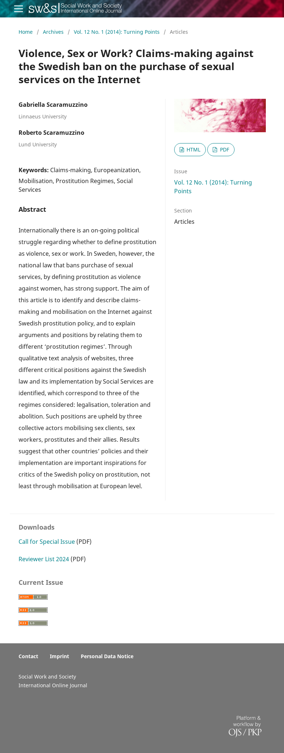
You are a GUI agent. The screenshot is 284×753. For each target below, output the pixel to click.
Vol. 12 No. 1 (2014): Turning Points (117, 31)
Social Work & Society (56, 12)
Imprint (59, 656)
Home (26, 31)
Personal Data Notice (107, 656)
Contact (28, 656)
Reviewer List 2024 (44, 559)
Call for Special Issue (47, 542)
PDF (224, 149)
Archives (54, 31)
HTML (192, 149)
